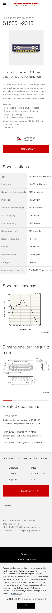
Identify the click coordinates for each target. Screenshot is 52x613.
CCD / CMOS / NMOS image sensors (20, 527)
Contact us (26, 554)
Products (16, 521)
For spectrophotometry (29, 531)
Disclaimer (7, 506)
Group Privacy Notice (26, 560)
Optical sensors (31, 521)
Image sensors (10, 524)
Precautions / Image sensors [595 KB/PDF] (20, 424)
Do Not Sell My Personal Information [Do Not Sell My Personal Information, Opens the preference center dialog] (25, 599)
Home (5, 521)
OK (26, 605)
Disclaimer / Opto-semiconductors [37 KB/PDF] (21, 420)
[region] (26, 588)
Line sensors (9, 531)
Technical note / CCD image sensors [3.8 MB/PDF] (23, 443)
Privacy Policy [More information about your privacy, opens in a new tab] (16, 594)
